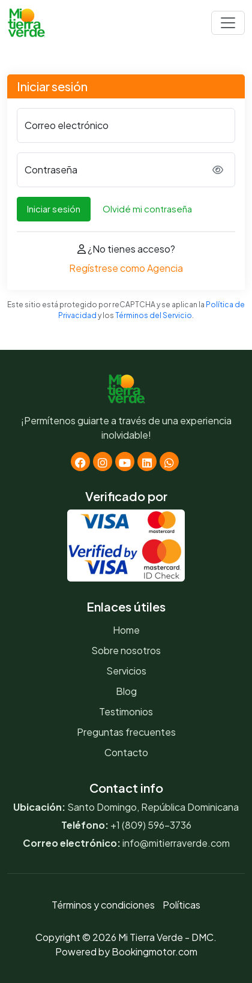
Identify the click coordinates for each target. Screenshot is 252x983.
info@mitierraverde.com (176, 843)
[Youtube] (124, 461)
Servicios (126, 670)
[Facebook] (80, 461)
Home (126, 630)
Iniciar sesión (53, 208)
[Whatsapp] (169, 461)
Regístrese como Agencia (126, 268)
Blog (126, 691)
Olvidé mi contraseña (147, 208)
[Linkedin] (147, 461)
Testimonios (126, 711)
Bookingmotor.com (154, 951)
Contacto (126, 752)
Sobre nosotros (126, 650)
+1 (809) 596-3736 (150, 825)
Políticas (181, 904)
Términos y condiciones (103, 904)
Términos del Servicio (153, 315)
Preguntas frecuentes (126, 732)
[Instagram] (102, 461)
